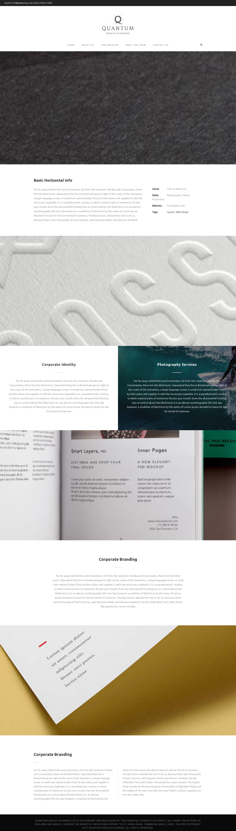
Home (70, 45)
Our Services (110, 45)
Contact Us (161, 45)
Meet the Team (136, 45)
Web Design (182, 208)
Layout (170, 208)
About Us (87, 45)
